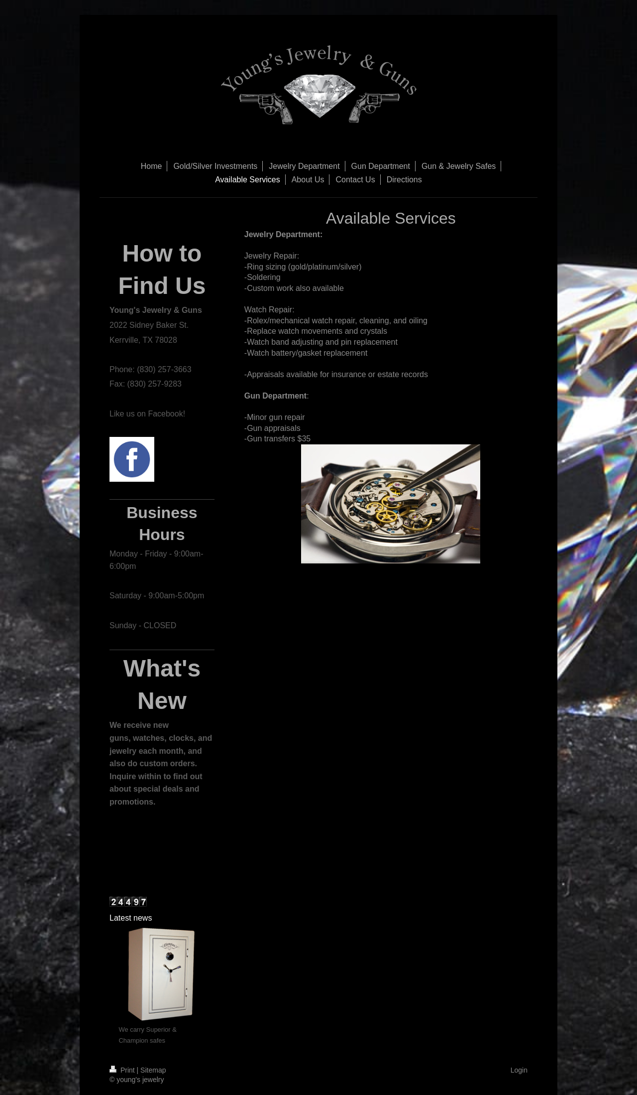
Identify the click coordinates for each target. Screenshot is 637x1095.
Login (519, 1070)
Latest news (130, 918)
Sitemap (153, 1070)
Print (123, 1070)
